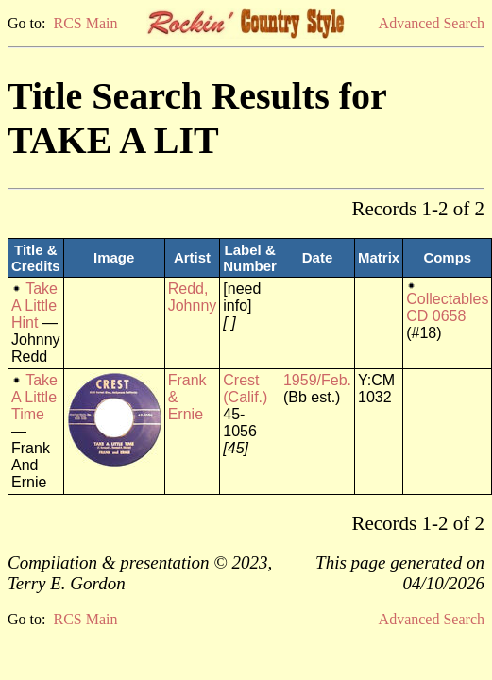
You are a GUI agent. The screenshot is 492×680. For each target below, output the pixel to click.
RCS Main (85, 23)
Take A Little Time (34, 397)
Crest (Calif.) (245, 388)
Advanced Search (431, 23)
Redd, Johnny (192, 297)
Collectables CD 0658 (447, 307)
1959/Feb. (317, 380)
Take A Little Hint (34, 305)
